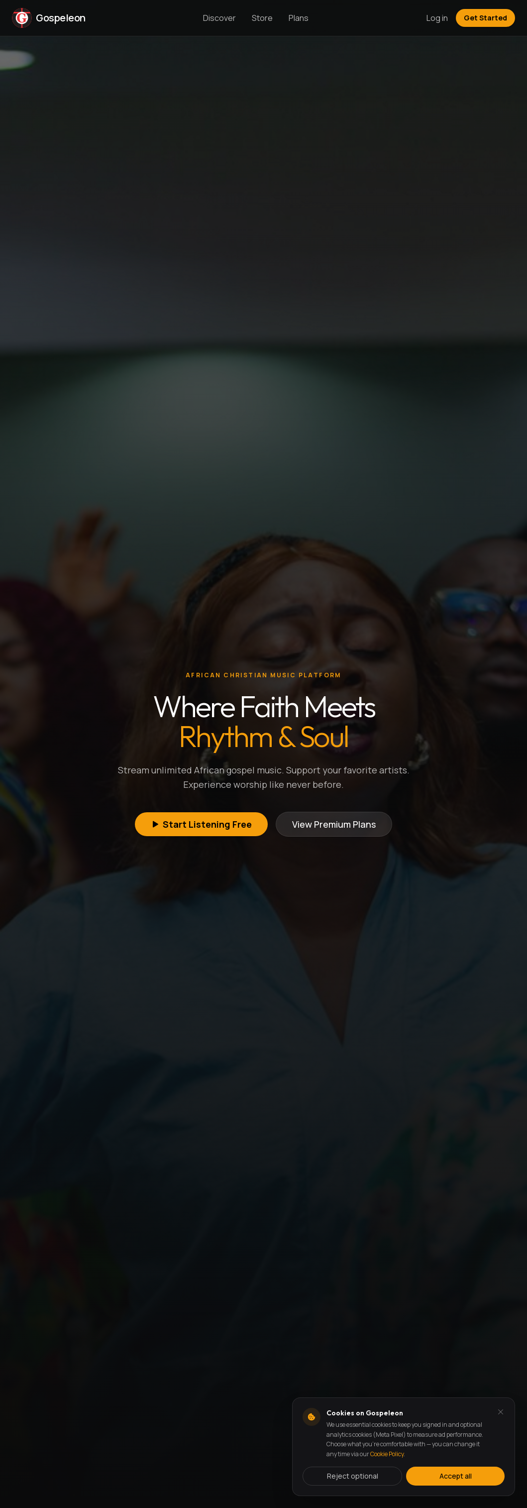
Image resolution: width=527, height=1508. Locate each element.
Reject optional (352, 1476)
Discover (219, 17)
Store (262, 17)
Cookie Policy (387, 1454)
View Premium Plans (334, 824)
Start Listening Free (201, 824)
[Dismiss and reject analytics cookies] (501, 1412)
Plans (299, 17)
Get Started (485, 17)
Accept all (455, 1476)
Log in (437, 17)
